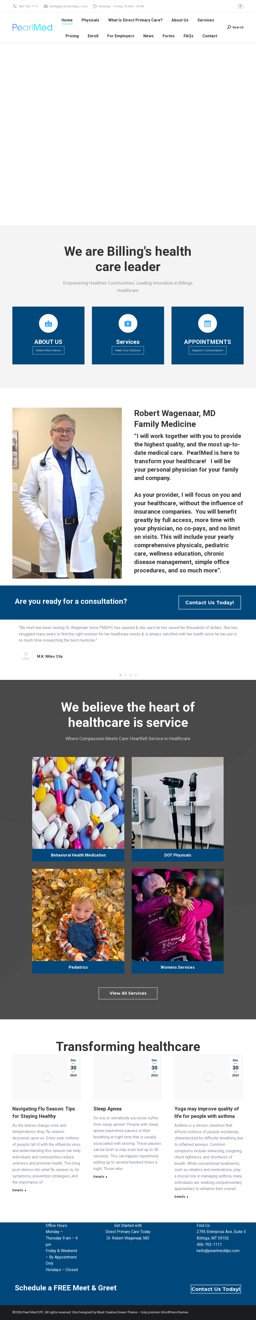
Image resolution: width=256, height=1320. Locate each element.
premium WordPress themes (168, 1312)
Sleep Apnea (107, 1109)
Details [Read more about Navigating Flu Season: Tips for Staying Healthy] (17, 1190)
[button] (120, 675)
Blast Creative (106, 1312)
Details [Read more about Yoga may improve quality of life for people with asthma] (179, 1196)
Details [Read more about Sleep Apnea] (98, 1176)
